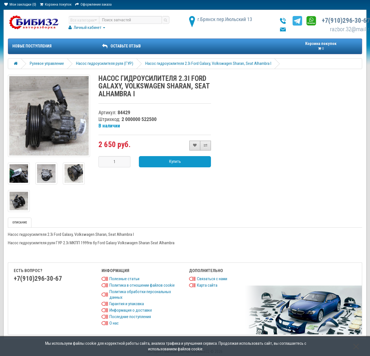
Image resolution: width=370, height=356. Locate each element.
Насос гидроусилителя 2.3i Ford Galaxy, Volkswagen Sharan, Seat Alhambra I (208, 63)
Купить (175, 161)
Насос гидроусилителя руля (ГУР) (104, 63)
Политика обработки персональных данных (140, 294)
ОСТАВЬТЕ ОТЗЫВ (121, 46)
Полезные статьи (124, 278)
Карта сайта (207, 285)
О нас (114, 323)
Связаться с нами (212, 278)
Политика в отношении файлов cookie (142, 285)
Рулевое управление (47, 63)
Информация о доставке (130, 310)
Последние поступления (130, 316)
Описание (19, 222)
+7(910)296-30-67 (346, 20)
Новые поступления (32, 46)
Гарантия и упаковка (126, 303)
